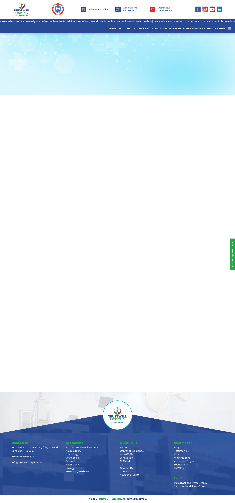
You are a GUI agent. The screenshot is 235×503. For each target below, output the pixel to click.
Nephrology (72, 464)
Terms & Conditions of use (189, 486)
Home (112, 28)
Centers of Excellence (147, 28)
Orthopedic (72, 457)
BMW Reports (181, 468)
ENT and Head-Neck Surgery (82, 447)
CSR (122, 464)
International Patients (198, 28)
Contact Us (126, 468)
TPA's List (125, 461)
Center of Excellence (132, 451)
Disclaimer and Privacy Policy (190, 483)
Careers (220, 28)
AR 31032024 (127, 454)
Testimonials (181, 451)
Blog (176, 447)
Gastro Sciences (75, 461)
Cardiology (72, 454)
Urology (70, 468)
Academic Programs (185, 461)
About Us (124, 28)
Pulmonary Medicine (77, 471)
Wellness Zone (172, 28)
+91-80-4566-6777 (23, 456)
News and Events (129, 475)
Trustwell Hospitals (109, 499)
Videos (178, 454)
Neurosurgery (73, 451)
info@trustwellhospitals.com (28, 462)
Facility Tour (181, 464)
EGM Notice (126, 457)
